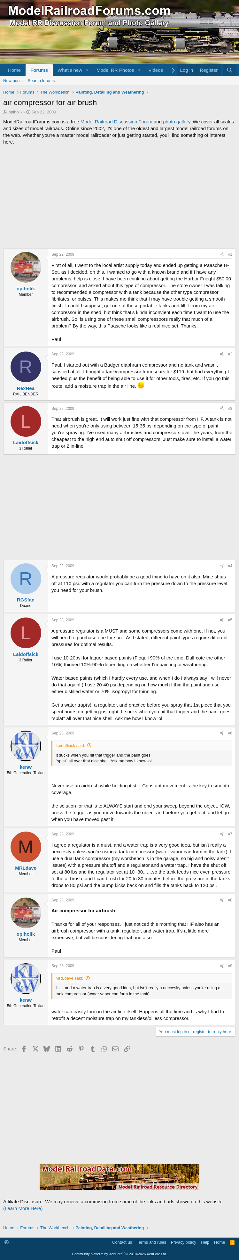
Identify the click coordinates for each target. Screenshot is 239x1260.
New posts (13, 80)
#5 (230, 620)
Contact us (122, 1242)
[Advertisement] (119, 197)
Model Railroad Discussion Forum (116, 121)
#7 (230, 834)
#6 (230, 733)
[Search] (229, 70)
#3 (230, 408)
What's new (70, 70)
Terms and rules (151, 1242)
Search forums (41, 80)
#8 (230, 900)
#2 (230, 354)
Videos (155, 70)
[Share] (222, 254)
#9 (230, 966)
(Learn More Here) (22, 1208)
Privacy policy (183, 1242)
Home (14, 70)
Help (205, 1242)
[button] (87, 70)
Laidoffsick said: (70, 745)
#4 (230, 566)
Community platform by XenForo (119, 1254)
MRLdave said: (69, 978)
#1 (230, 254)
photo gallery (176, 121)
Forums (39, 70)
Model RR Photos (115, 70)
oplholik (16, 112)
